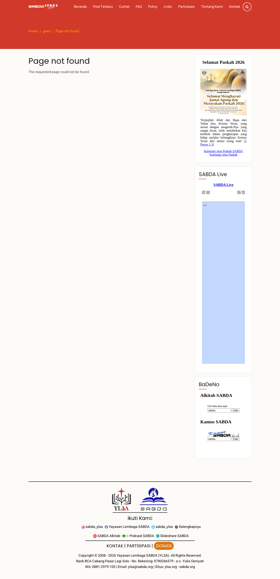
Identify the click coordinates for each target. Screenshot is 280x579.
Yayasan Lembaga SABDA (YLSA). (143, 555)
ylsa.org (171, 566)
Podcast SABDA (138, 536)
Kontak (234, 6)
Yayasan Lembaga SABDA (127, 526)
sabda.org (187, 566)
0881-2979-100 (103, 566)
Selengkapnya (188, 526)
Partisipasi (186, 6)
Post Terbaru (103, 6)
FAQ (139, 6)
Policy (152, 6)
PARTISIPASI (138, 546)
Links (168, 6)
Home (33, 31)
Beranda (80, 6)
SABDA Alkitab (106, 536)
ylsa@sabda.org (140, 566)
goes (47, 31)
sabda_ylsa (92, 526)
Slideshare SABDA (172, 536)
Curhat (124, 6)
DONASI (164, 546)
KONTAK (114, 546)
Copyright (86, 555)
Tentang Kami (212, 6)
